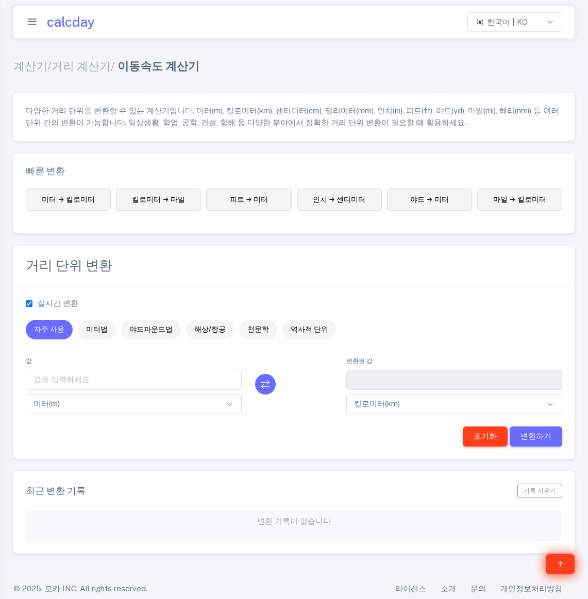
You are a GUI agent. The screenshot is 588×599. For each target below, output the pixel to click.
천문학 (258, 329)
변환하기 (535, 436)
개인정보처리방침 (531, 588)
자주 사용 (49, 329)
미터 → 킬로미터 (68, 199)
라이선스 (410, 588)
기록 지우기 (540, 490)
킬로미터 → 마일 (158, 199)
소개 (448, 588)
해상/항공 (210, 329)
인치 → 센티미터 (339, 199)
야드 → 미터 (429, 199)
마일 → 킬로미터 (519, 199)
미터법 (97, 329)
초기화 (485, 436)
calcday (71, 22)
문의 (478, 588)
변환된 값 (359, 361)
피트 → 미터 (249, 199)
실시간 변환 (58, 303)
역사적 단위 (309, 329)
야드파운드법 (151, 329)
